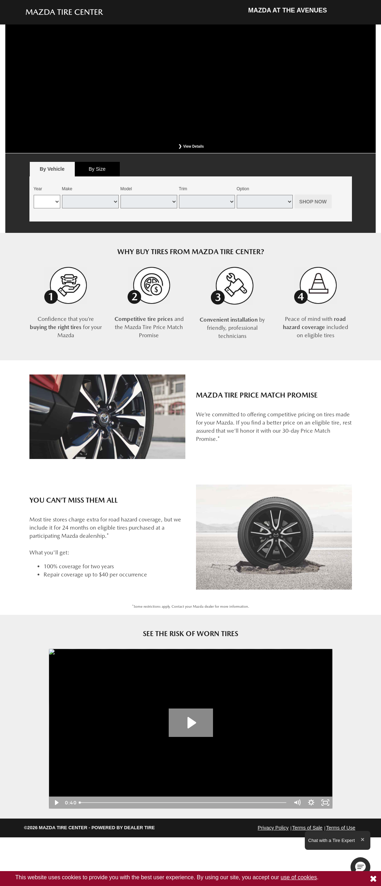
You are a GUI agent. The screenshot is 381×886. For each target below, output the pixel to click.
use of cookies (299, 877)
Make (67, 188)
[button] (360, 867)
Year (38, 188)
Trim (183, 188)
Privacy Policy (273, 828)
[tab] (52, 169)
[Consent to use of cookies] (373, 878)
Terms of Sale (307, 828)
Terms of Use (340, 828)
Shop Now (313, 201)
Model (126, 188)
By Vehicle (52, 171)
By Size (97, 169)
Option (243, 188)
